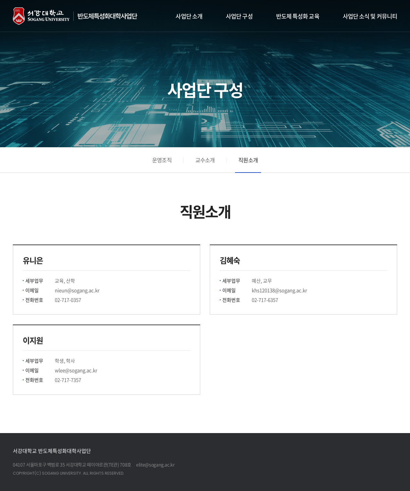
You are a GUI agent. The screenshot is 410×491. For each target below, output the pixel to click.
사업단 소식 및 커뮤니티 (370, 16)
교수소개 (205, 160)
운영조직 (162, 160)
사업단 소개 (189, 16)
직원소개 (248, 160)
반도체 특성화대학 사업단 (82, 16)
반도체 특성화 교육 (297, 16)
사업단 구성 (239, 16)
